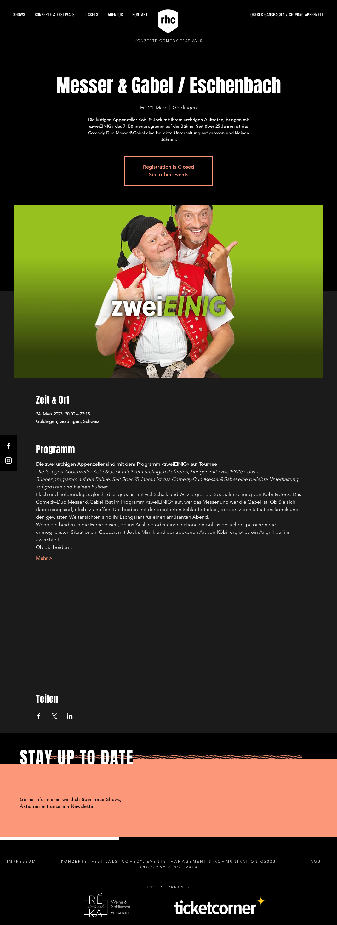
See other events (168, 175)
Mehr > (44, 558)
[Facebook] (8, 446)
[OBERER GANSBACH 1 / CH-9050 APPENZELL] (263, 14)
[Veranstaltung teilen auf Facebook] (39, 716)
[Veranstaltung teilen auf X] (54, 716)
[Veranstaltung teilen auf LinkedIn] (70, 716)
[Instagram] (8, 460)
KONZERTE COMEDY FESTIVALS (168, 40)
